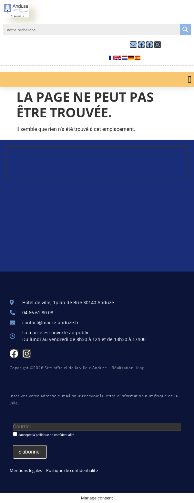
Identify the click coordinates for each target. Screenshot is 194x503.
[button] (190, 79)
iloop (140, 367)
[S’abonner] (30, 452)
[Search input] (92, 29)
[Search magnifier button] (185, 29)
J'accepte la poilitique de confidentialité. (44, 434)
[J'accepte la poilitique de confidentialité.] (15, 434)
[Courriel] (97, 427)
